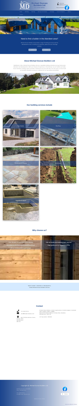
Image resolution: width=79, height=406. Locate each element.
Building (27, 12)
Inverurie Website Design (71, 404)
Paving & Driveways (42, 12)
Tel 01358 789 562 (25, 311)
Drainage (52, 12)
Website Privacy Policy (39, 399)
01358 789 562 (62, 3)
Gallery (69, 12)
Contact (21, 15)
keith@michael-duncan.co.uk (63, 5)
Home (21, 12)
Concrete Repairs (61, 12)
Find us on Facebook (62, 7)
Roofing (33, 12)
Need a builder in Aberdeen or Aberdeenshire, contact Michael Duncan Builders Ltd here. (39, 287)
